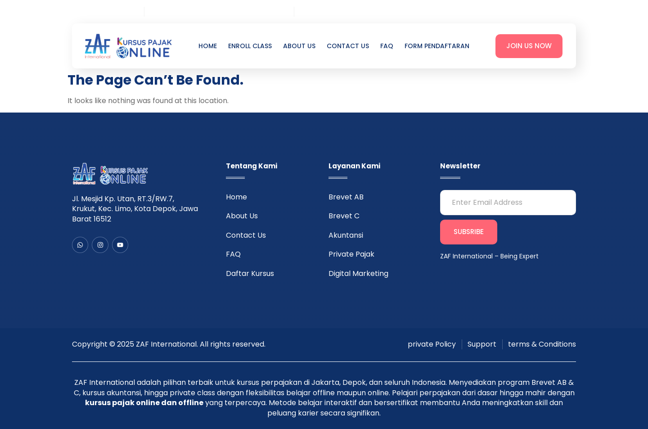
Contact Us (348, 46)
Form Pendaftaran (437, 46)
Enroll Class (250, 46)
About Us (299, 46)
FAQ (386, 46)
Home (207, 46)
